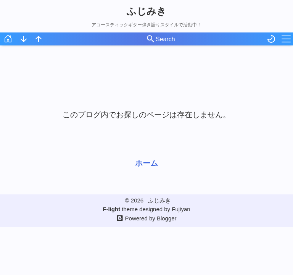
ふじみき (146, 11)
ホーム (146, 163)
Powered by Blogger (151, 218)
